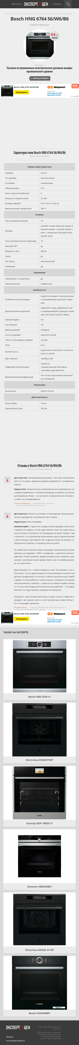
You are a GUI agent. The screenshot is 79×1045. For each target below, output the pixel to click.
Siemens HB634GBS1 (39, 886)
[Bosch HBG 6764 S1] (39, 666)
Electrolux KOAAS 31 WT (39, 950)
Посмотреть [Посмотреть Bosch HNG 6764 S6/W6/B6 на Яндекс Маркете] (21, 92)
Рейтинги (16, 4)
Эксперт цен (36, 4)
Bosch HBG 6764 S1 (39, 696)
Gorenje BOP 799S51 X (39, 823)
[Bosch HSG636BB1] (39, 983)
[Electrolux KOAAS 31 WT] (39, 919)
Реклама (9, 1037)
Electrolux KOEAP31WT (39, 760)
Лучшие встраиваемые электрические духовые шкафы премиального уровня (39, 69)
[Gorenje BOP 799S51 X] (39, 793)
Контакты (57, 1029)
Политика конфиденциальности (49, 1034)
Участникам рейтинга (15, 1041)
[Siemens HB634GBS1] (39, 856)
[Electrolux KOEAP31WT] (39, 730)
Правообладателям (54, 1038)
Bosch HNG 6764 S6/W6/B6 (26, 87)
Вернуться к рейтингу (39, 78)
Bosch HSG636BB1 (39, 1013)
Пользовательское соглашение (48, 1032)
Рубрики (57, 4)
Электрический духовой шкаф (54, 94)
